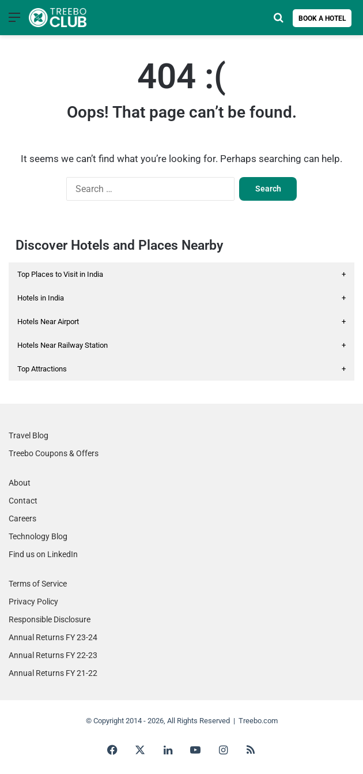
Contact (23, 500)
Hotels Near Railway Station (181, 345)
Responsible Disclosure (49, 619)
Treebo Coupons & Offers (54, 453)
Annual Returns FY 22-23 (53, 655)
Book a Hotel (322, 18)
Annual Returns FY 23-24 (53, 637)
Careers (22, 518)
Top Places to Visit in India (181, 274)
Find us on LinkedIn (43, 554)
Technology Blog (38, 536)
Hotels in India (181, 298)
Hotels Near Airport (181, 321)
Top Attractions (181, 369)
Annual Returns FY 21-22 (53, 673)
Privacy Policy (33, 601)
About (20, 482)
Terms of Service (38, 583)
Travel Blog (28, 435)
